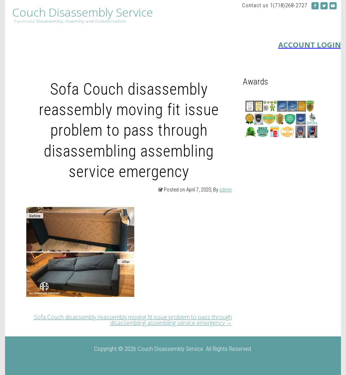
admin (225, 190)
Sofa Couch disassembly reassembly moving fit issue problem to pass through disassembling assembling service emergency (133, 320)
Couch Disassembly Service (82, 12)
